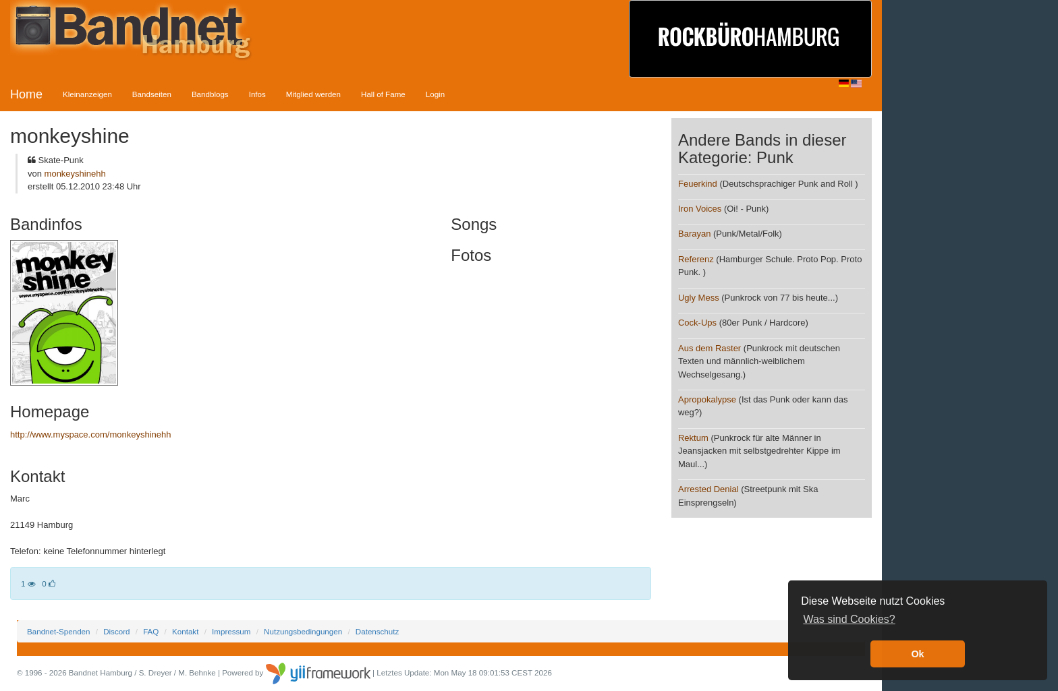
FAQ (151, 631)
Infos (257, 94)
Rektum (693, 438)
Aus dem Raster (709, 348)
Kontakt (185, 631)
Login (435, 94)
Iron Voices (699, 209)
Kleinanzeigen (87, 94)
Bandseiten (151, 94)
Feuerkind (697, 184)
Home (26, 94)
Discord (116, 631)
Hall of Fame (383, 94)
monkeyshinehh (75, 174)
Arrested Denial (708, 489)
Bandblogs (210, 94)
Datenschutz (377, 631)
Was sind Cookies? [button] (849, 619)
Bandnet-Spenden (58, 631)
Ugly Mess (698, 298)
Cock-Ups (697, 323)
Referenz (696, 259)
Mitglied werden (313, 94)
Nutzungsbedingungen (303, 631)
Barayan (694, 234)
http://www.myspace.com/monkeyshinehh (90, 434)
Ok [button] (917, 654)
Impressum (231, 631)
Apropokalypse (707, 399)
